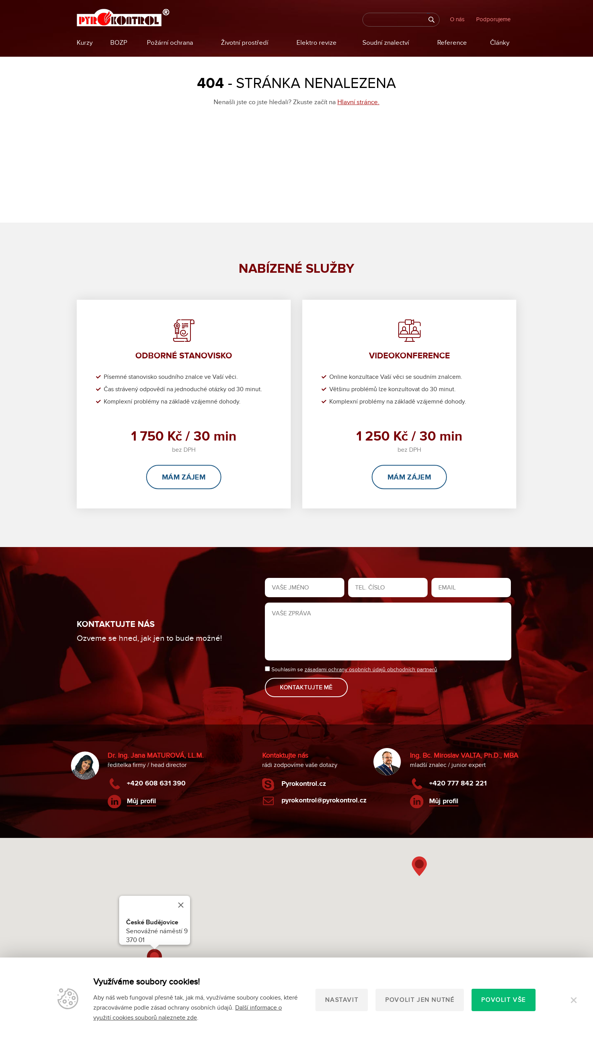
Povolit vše (503, 1000)
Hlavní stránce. (358, 102)
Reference (452, 43)
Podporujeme (493, 19)
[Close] (181, 904)
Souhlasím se (351, 670)
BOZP (118, 43)
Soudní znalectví (385, 43)
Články (499, 43)
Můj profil (141, 800)
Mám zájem (184, 477)
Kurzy (85, 43)
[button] (419, 866)
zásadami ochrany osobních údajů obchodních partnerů (371, 670)
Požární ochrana (170, 43)
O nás (457, 19)
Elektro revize (316, 43)
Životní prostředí (244, 43)
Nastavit (341, 1000)
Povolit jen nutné (419, 1000)
